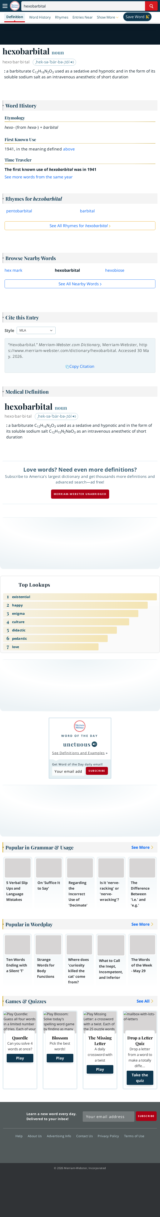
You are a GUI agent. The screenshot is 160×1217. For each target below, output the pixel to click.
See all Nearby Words (79, 284)
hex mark (13, 270)
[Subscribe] (146, 1116)
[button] (108, 17)
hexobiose (114, 270)
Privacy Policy (109, 1136)
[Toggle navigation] (5, 6)
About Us (36, 1136)
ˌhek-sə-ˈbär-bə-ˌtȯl (54, 62)
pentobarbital (19, 211)
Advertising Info (60, 1136)
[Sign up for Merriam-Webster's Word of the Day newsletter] (108, 1116)
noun (58, 52)
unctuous (77, 744)
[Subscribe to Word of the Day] (68, 771)
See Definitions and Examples (78, 753)
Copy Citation (80, 366)
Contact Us (85, 1136)
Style (9, 330)
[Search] (89, 6)
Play (20, 1057)
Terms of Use (134, 1136)
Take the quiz (140, 1077)
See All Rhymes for (79, 225)
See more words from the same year (39, 177)
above (69, 149)
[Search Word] (151, 6)
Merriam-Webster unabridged (80, 494)
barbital (87, 211)
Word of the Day (79, 736)
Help (20, 1136)
